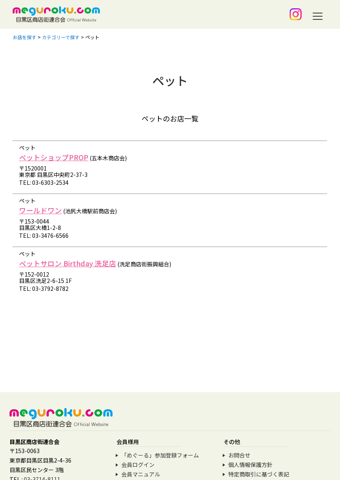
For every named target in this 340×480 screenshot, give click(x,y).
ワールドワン (40, 210)
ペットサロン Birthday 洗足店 (68, 263)
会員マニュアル (140, 474)
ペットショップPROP (53, 157)
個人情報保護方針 (250, 465)
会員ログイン (138, 465)
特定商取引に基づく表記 (258, 474)
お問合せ (239, 455)
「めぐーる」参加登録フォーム (160, 455)
